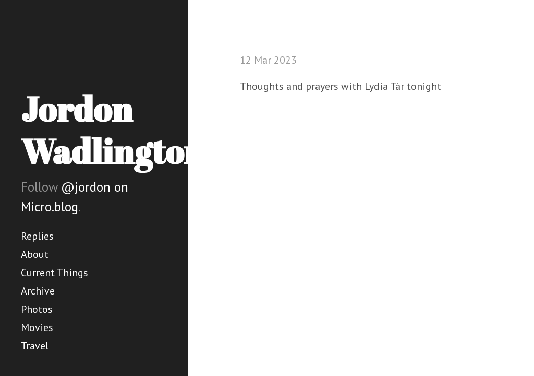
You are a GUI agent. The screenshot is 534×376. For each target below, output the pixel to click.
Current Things (54, 272)
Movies (37, 327)
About (34, 254)
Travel (34, 345)
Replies (37, 236)
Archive (38, 291)
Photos (37, 309)
